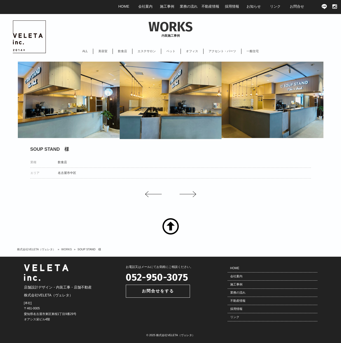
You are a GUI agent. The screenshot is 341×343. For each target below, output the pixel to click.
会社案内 (236, 276)
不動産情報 (237, 301)
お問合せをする (158, 291)
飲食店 (122, 51)
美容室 (102, 51)
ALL (85, 51)
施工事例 (236, 284)
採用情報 (236, 309)
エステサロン (147, 51)
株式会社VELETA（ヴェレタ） (36, 249)
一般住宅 (253, 51)
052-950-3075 (157, 277)
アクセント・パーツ (222, 51)
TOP (170, 226)
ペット (170, 51)
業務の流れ (237, 292)
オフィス (192, 51)
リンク (234, 317)
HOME (234, 268)
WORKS (66, 249)
